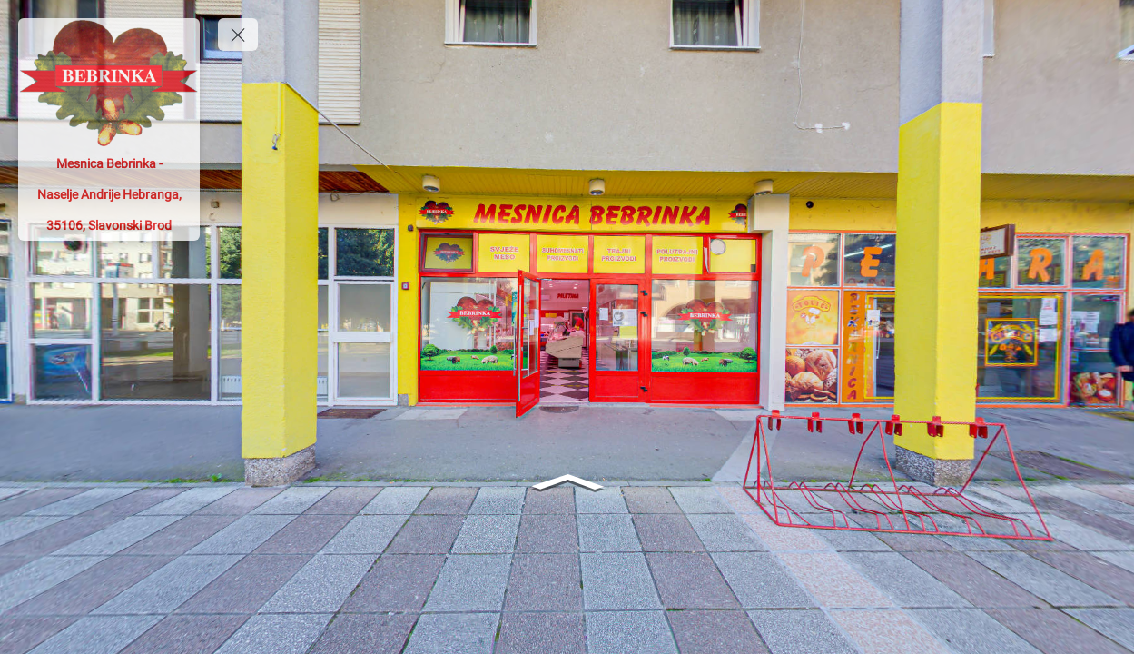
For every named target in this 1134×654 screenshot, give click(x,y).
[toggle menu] (238, 34)
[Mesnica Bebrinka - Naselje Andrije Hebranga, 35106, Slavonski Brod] (109, 194)
